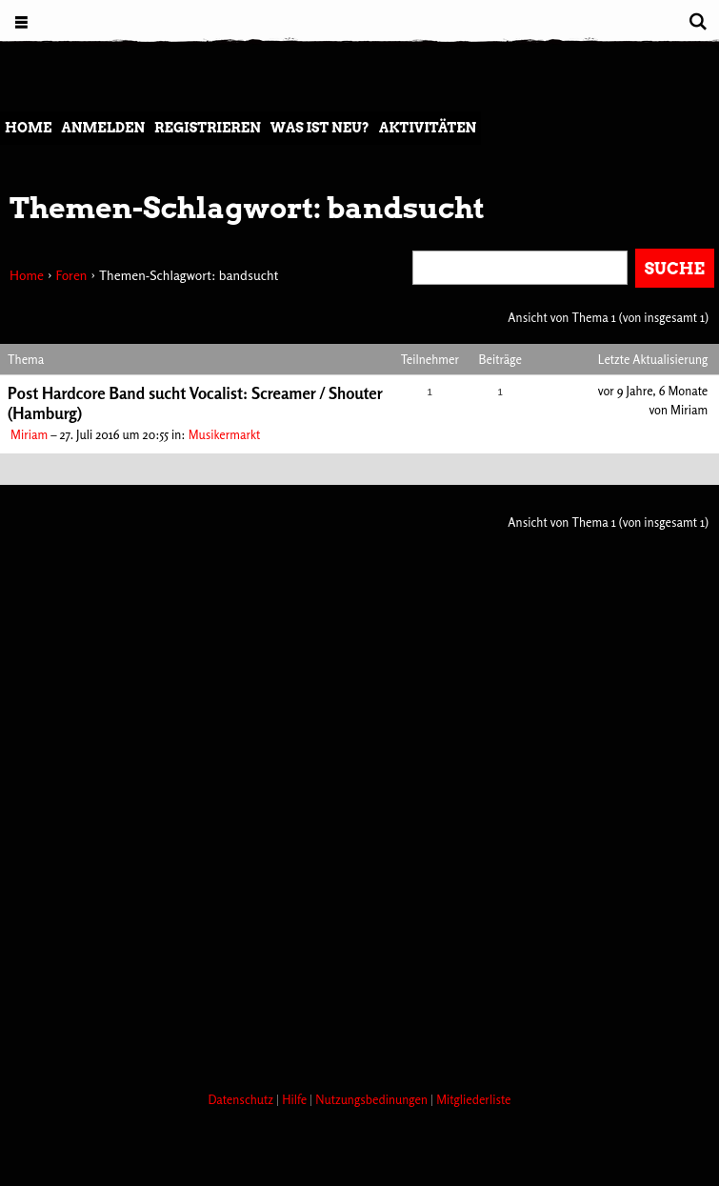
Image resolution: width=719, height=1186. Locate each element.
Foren (71, 275)
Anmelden (103, 127)
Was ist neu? (319, 127)
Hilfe (296, 1099)
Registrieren (207, 127)
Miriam (29, 434)
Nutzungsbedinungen (372, 1099)
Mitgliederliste (473, 1099)
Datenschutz (242, 1099)
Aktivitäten (427, 127)
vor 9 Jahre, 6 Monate (653, 390)
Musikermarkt (225, 434)
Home (28, 127)
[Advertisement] (346, 1005)
